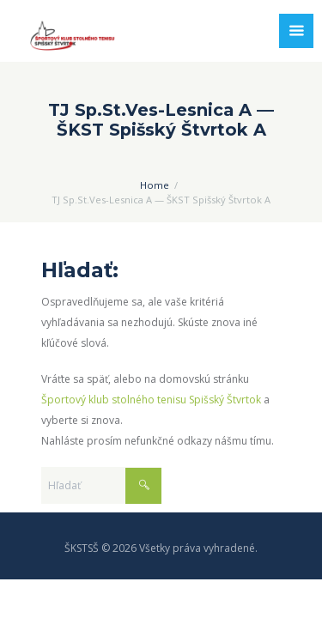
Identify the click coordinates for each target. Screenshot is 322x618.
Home (154, 185)
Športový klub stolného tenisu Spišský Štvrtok (151, 399)
